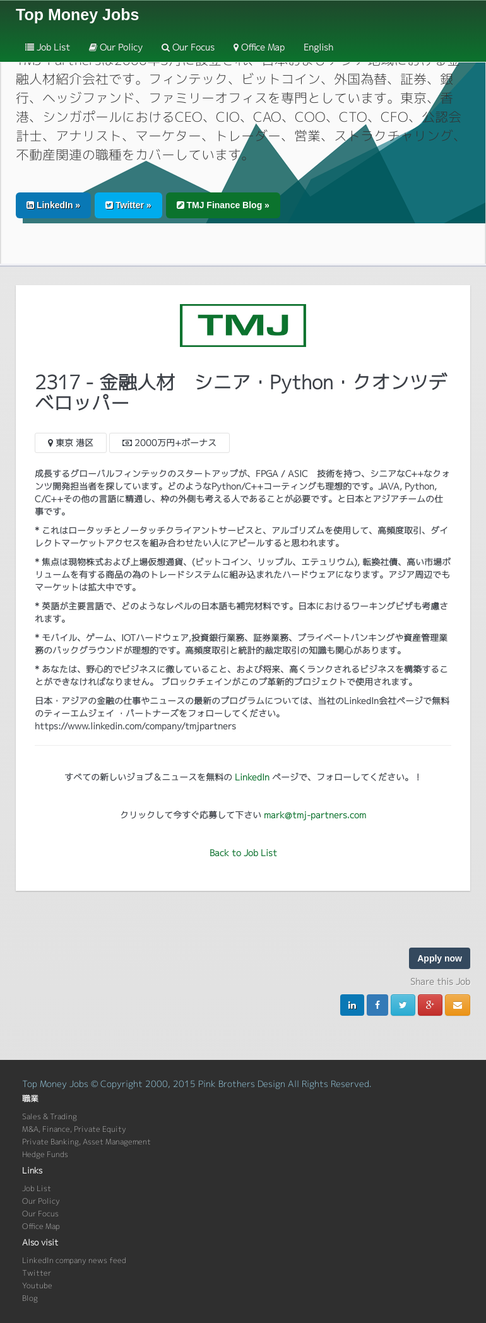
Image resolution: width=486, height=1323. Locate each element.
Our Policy (116, 47)
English (318, 47)
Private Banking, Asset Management (86, 1141)
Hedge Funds (45, 1154)
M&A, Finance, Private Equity (74, 1129)
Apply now (439, 958)
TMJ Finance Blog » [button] (223, 205)
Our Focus (188, 47)
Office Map (259, 47)
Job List (47, 47)
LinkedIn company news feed (74, 1260)
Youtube (37, 1285)
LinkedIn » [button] (53, 205)
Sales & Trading (49, 1116)
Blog (30, 1298)
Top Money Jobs (77, 14)
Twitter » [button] (128, 205)
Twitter (36, 1272)
